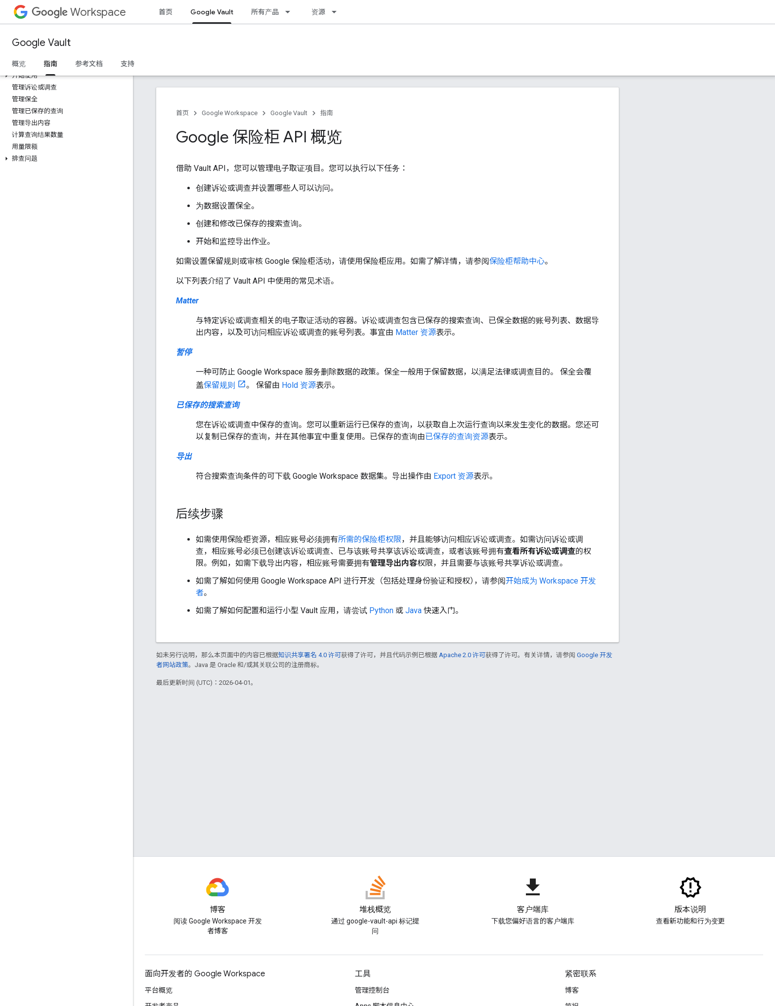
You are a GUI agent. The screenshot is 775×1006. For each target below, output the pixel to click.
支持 (127, 63)
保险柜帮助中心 (517, 261)
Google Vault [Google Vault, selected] (211, 11)
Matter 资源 (415, 332)
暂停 (184, 352)
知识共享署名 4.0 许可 (309, 655)
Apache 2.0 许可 (462, 655)
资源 (318, 11)
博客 (572, 990)
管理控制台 (372, 990)
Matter (187, 300)
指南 (326, 113)
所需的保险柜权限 (369, 539)
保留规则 (219, 385)
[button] (64, 76)
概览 (19, 63)
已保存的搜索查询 (207, 405)
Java (413, 610)
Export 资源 (453, 476)
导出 (184, 456)
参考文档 (89, 63)
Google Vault (41, 43)
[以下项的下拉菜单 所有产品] (290, 12)
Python (381, 610)
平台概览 (158, 990)
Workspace (79, 12)
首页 (165, 11)
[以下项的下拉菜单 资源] (337, 12)
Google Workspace (230, 113)
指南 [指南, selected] (50, 63)
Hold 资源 (299, 385)
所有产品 (265, 11)
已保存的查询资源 (456, 436)
